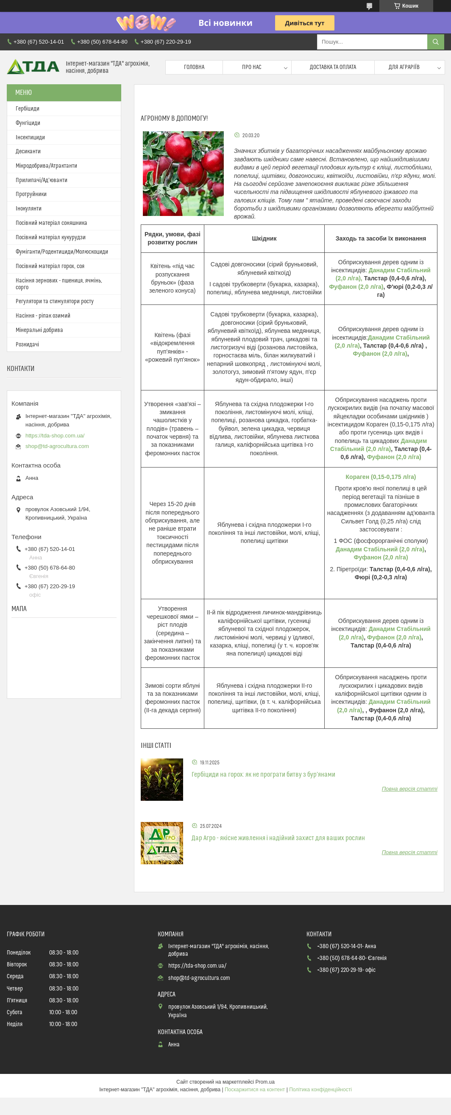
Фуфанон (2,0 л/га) (356, 286)
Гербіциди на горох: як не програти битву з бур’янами (263, 774)
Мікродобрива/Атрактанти (46, 166)
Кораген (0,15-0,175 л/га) (381, 476)
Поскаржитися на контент (255, 1090)
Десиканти (28, 151)
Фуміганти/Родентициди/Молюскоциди (62, 252)
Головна (194, 67)
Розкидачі (27, 344)
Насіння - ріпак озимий (43, 316)
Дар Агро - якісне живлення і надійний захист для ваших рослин (278, 838)
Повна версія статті (409, 789)
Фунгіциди (28, 123)
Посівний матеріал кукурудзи (51, 237)
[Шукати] (435, 42)
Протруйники (31, 194)
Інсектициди (30, 137)
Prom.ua (265, 1082)
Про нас (252, 67)
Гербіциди (27, 108)
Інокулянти (29, 208)
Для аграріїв (404, 67)
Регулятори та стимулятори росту (55, 301)
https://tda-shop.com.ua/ (54, 435)
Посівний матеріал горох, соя (50, 266)
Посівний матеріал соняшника (51, 223)
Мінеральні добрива (39, 330)
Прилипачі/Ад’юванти (41, 180)
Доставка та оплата (333, 67)
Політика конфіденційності (320, 1090)
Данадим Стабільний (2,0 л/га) (380, 549)
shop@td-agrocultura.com (57, 446)
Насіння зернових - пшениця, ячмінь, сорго (59, 284)
